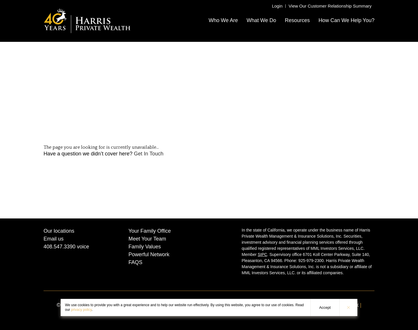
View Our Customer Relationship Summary (330, 5)
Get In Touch (148, 154)
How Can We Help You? (346, 20)
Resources (297, 20)
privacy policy (81, 310)
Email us (54, 239)
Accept (325, 307)
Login (277, 5)
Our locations (59, 231)
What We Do (261, 20)
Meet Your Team (147, 239)
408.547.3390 (59, 247)
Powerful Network (149, 254)
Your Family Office (150, 231)
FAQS (136, 262)
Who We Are (223, 20)
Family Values (145, 247)
